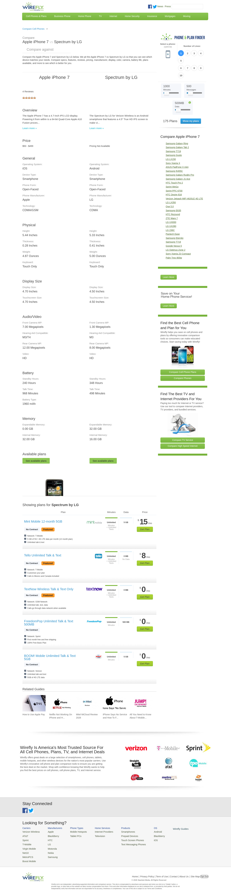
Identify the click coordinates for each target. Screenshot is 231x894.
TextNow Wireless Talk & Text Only (48, 589)
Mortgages (170, 16)
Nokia (48, 851)
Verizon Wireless (30, 831)
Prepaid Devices (123, 835)
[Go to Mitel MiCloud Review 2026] (87, 703)
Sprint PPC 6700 (174, 173)
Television (96, 835)
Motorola (50, 847)
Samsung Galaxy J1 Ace (178, 161)
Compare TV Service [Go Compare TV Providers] (182, 422)
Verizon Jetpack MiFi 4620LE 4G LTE (184, 181)
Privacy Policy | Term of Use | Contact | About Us (164, 874)
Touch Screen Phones (126, 839)
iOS (148, 839)
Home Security (132, 16)
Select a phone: (167, 45)
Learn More (168, 260)
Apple (48, 831)
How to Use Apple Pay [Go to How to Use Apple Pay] (33, 714)
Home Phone (84, 16)
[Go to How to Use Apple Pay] (34, 703)
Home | (135, 874)
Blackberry (151, 835)
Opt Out (204, 874)
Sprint (25, 839)
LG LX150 (171, 141)
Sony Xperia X (173, 145)
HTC (48, 839)
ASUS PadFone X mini (177, 149)
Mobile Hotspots (75, 831)
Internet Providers (99, 831)
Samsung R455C (174, 153)
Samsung (50, 855)
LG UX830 (171, 205)
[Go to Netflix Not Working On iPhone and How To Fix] (60, 703)
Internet (113, 16)
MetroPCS (27, 855)
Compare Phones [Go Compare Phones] (182, 360)
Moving (186, 16)
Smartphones (122, 831)
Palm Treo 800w (174, 240)
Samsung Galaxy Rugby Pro (180, 157)
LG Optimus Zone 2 (175, 232)
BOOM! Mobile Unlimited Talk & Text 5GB (50, 657)
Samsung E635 (173, 193)
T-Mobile (26, 843)
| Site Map (195, 874)
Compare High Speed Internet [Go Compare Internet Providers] (183, 428)
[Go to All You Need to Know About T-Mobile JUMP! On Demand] (141, 703)
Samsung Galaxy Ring (177, 126)
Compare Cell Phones (33, 29)
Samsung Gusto (174, 138)
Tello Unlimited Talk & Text (42, 555)
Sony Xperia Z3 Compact (178, 236)
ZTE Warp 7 (172, 201)
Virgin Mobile (28, 847)
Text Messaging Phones (127, 843)
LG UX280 (171, 208)
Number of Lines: (192, 46)
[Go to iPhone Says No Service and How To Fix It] (114, 703)
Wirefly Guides (171, 828)
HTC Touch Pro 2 (174, 165)
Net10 (25, 851)
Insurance (152, 16)
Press (168, 6)
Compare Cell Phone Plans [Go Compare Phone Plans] (182, 354)
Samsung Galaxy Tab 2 (177, 130)
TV (100, 16)
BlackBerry (51, 835)
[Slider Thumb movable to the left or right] (166, 76)
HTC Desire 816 (174, 177)
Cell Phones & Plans (36, 16)
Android (149, 831)
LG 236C (170, 212)
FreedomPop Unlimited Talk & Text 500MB (48, 623)
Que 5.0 (170, 189)
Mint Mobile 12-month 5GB (43, 521)
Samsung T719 (173, 134)
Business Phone (62, 16)
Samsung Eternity (175, 220)
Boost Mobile (28, 859)
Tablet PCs (73, 835)
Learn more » (29, 128)
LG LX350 (171, 185)
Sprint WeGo (172, 169)
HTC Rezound (173, 197)
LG (47, 843)
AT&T (25, 835)
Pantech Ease (173, 216)
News (160, 6)
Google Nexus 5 (174, 228)
